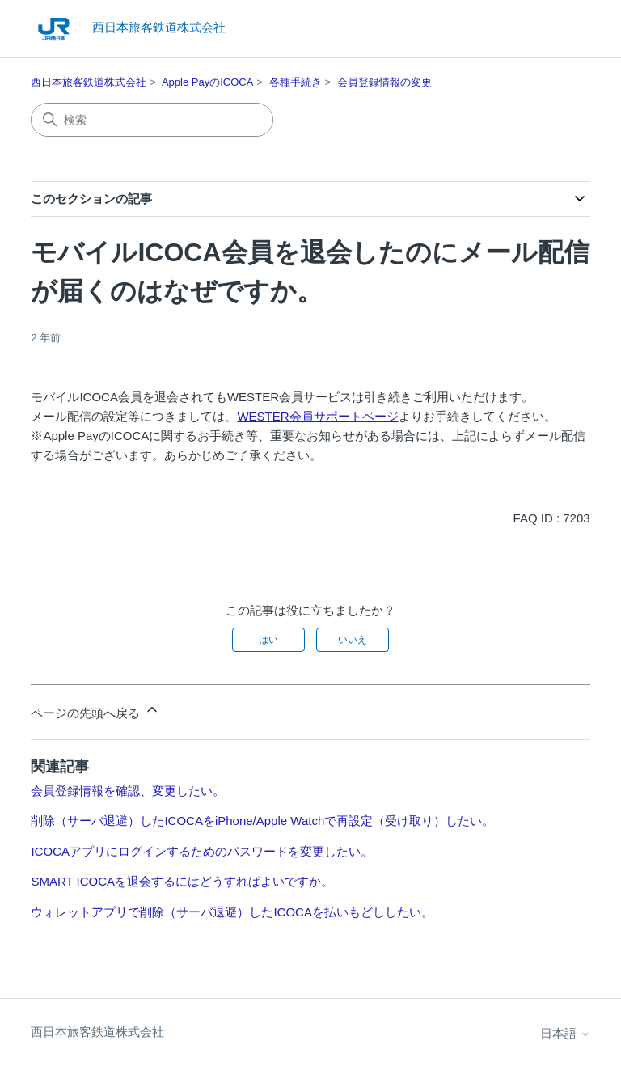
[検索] (152, 120)
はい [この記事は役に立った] (268, 639)
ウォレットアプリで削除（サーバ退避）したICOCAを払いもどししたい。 (232, 912)
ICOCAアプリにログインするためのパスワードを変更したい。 (202, 851)
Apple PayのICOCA (207, 82)
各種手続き (295, 82)
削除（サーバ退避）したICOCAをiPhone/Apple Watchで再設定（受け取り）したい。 (262, 820)
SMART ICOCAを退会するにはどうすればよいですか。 (182, 881)
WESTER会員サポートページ (317, 416)
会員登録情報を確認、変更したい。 (128, 790)
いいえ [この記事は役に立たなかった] (352, 639)
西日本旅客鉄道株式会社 (88, 82)
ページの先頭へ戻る (95, 710)
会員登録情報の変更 (384, 82)
